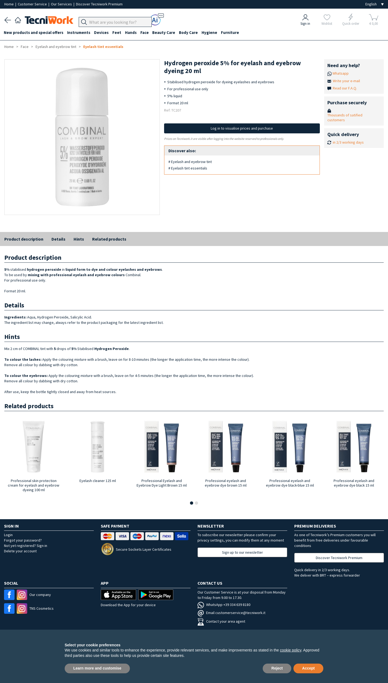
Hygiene (214, 32)
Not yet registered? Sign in (25, 545)
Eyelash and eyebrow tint (56, 46)
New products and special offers (34, 32)
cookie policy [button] (290, 650)
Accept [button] (308, 668)
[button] (191, 503)
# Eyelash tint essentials (187, 168)
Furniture (236, 32)
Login (8, 534)
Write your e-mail (346, 80)
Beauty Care (167, 32)
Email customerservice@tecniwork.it (231, 612)
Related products (109, 239)
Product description (23, 239)
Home (9, 4)
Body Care (192, 32)
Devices (103, 32)
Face (148, 32)
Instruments (79, 32)
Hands (133, 32)
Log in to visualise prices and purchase (242, 128)
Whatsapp (340, 73)
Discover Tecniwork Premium (99, 4)
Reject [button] (277, 668)
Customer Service (33, 4)
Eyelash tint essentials (103, 46)
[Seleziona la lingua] (374, 4)
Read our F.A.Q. (345, 88)
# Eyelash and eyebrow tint (190, 161)
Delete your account (20, 551)
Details (58, 239)
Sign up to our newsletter (242, 552)
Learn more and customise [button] (97, 668)
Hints (79, 239)
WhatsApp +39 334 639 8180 (224, 604)
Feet (119, 32)
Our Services (62, 4)
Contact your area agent (221, 621)
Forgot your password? (23, 540)
